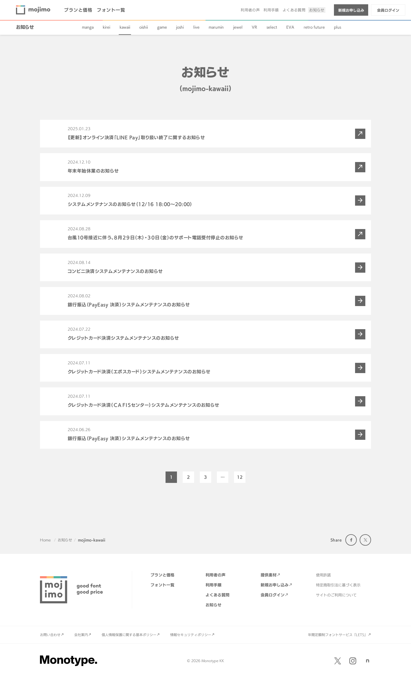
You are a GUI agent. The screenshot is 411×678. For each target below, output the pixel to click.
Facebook (351, 540)
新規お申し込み (351, 10)
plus (337, 27)
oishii (143, 27)
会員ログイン (388, 10)
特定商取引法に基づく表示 (338, 585)
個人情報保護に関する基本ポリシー (129, 634)
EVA (290, 27)
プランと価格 (78, 10)
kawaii (125, 27)
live (196, 27)
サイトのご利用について (336, 595)
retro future (314, 27)
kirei (106, 27)
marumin (216, 27)
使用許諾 (323, 575)
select (272, 27)
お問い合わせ (50, 634)
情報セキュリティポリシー (190, 634)
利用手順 (271, 10)
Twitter (365, 540)
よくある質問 (294, 10)
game (162, 27)
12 (240, 477)
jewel (238, 27)
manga (88, 27)
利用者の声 (250, 10)
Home (45, 540)
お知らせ (317, 10)
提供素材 (269, 575)
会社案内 (81, 634)
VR (254, 27)
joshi (180, 27)
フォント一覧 (111, 10)
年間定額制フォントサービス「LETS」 (338, 634)
